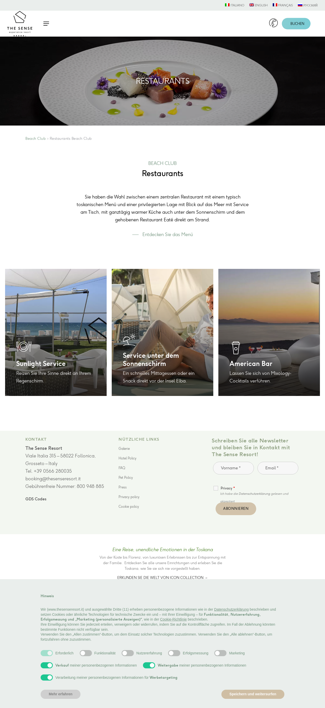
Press (123, 487)
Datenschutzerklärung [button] (231, 609)
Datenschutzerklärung (254, 494)
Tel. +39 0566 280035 (48, 471)
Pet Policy (126, 478)
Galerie (124, 449)
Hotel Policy (127, 458)
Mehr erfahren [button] (60, 694)
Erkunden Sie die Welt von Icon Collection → (162, 578)
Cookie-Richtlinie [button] (173, 619)
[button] (46, 24)
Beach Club (35, 138)
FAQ (122, 468)
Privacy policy (129, 497)
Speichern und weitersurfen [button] (253, 694)
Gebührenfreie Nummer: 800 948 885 (64, 486)
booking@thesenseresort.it (53, 479)
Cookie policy (129, 507)
